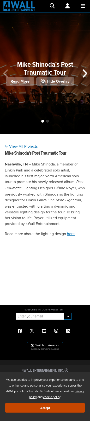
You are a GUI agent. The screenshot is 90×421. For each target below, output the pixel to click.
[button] (42, 121)
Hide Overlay (55, 81)
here (71, 233)
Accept (45, 408)
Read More (20, 81)
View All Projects (21, 146)
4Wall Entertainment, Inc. (45, 370)
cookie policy (51, 397)
